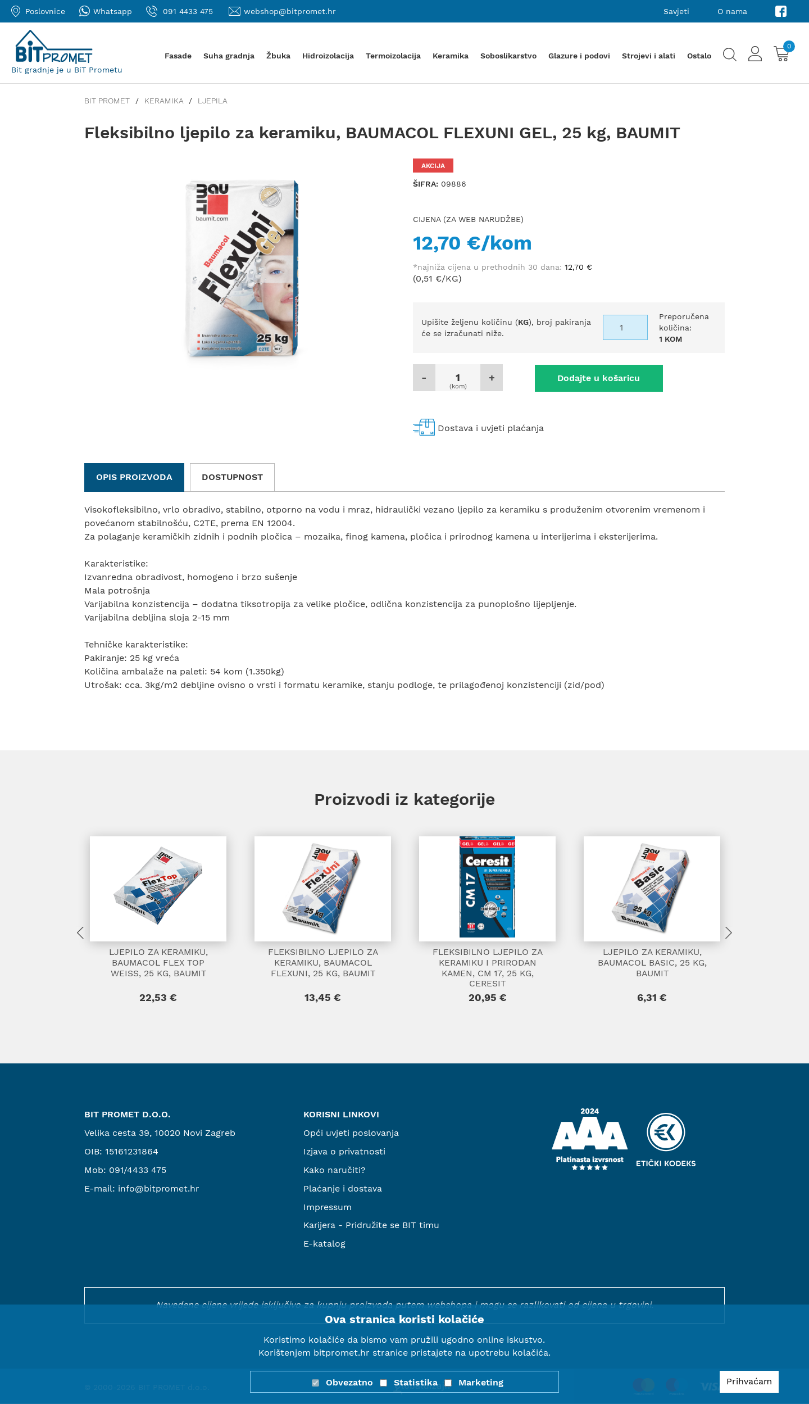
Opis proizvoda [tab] (134, 476)
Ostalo (699, 55)
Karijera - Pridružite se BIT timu (373, 1226)
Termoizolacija (393, 55)
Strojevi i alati (648, 55)
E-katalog (324, 1244)
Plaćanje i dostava (342, 1189)
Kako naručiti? (335, 1170)
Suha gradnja (228, 55)
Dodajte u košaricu (590, 377)
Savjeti (676, 11)
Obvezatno (349, 1382)
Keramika (451, 55)
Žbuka (278, 55)
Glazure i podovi (579, 55)
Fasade (178, 55)
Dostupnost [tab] (232, 476)
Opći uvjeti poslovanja (351, 1133)
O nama (732, 11)
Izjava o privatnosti (345, 1152)
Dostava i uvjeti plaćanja (491, 428)
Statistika (416, 1382)
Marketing (480, 1382)
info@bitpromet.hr (159, 1189)
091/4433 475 (138, 1170)
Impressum (327, 1207)
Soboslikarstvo (508, 55)
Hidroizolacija (328, 55)
